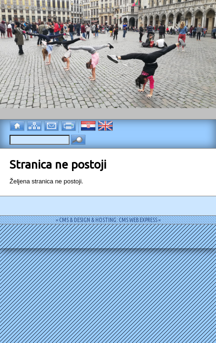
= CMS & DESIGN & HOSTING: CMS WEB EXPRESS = (108, 220)
